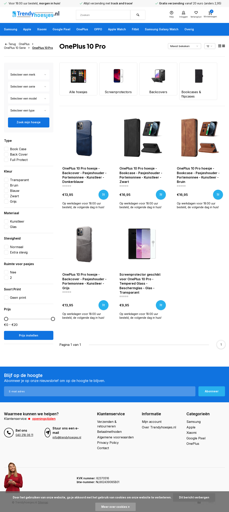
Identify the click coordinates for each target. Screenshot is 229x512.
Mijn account (151, 422)
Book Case (18, 149)
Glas (13, 227)
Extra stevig (19, 252)
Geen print (18, 298)
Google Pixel (66, 29)
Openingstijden (44, 419)
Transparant (19, 180)
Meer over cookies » (115, 506)
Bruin (14, 185)
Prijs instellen (28, 335)
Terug (10, 44)
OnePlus (88, 29)
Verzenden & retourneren (106, 424)
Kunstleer (17, 221)
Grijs (13, 201)
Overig (204, 29)
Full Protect (19, 160)
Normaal (16, 247)
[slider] (6, 319)
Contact (103, 448)
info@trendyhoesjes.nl (67, 437)
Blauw (14, 191)
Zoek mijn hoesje (29, 122)
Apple (29, 29)
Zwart (14, 196)
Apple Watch (126, 29)
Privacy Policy (108, 443)
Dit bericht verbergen (194, 497)
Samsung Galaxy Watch (174, 29)
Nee (13, 272)
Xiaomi (45, 29)
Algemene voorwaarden (115, 437)
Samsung (11, 29)
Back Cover (19, 154)
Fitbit (146, 29)
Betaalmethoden (109, 432)
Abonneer (212, 391)
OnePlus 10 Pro (42, 47)
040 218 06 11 (24, 435)
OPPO (105, 29)
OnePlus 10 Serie (17, 47)
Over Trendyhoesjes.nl (159, 427)
